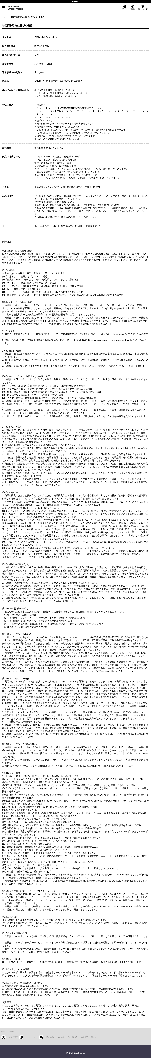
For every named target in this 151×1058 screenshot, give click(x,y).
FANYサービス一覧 (66, 1037)
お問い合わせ (50, 1037)
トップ (4, 17)
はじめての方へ (31, 1037)
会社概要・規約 (87, 1037)
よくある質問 (12, 1037)
